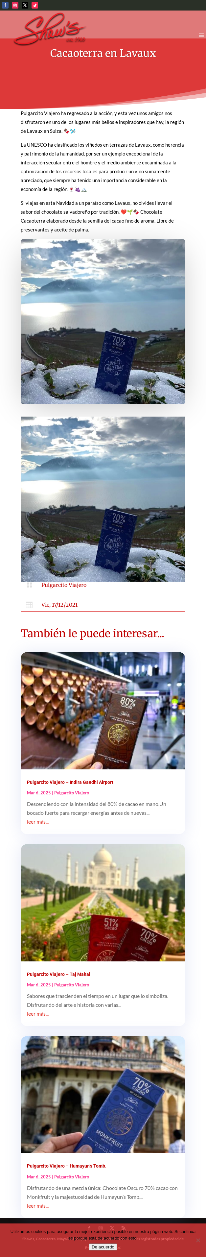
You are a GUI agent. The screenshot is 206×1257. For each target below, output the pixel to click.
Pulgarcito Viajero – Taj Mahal (58, 974)
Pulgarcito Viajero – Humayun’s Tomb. (66, 1166)
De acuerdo (103, 1247)
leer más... (38, 821)
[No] (198, 1240)
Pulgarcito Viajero (63, 585)
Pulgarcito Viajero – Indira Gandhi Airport (70, 782)
